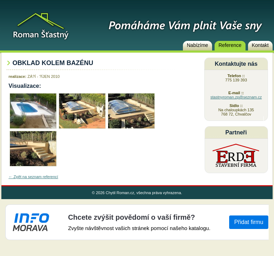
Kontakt (260, 45)
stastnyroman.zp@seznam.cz (236, 97)
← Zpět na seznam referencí (33, 177)
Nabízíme (197, 45)
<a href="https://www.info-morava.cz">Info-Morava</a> (137, 222)
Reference (230, 45)
